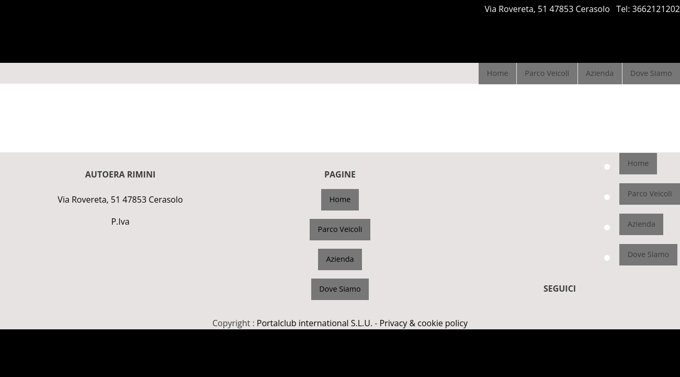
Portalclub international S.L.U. (314, 323)
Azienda (600, 73)
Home (497, 73)
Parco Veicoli (547, 73)
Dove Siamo (651, 73)
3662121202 (656, 9)
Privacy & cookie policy (424, 323)
